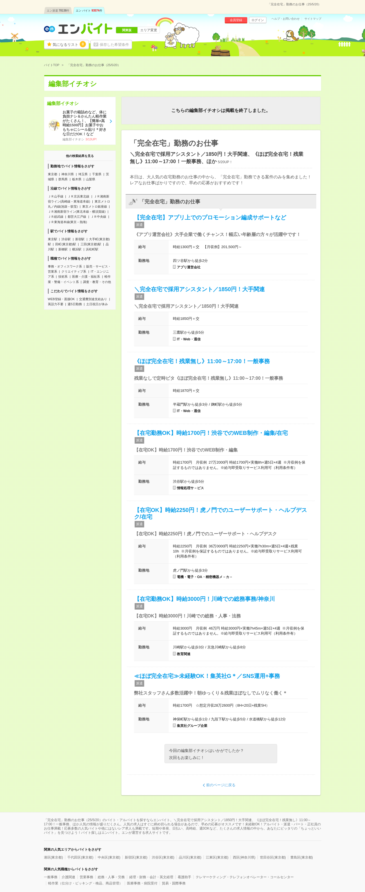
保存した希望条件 (114, 44)
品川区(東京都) (190, 857)
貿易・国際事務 (174, 883)
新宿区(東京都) (136, 857)
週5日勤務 (75, 304)
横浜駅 (76, 249)
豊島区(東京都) (301, 857)
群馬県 (63, 179)
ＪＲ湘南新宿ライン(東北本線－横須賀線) (77, 211)
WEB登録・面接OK (61, 299)
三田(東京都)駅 (91, 244)
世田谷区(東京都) (273, 857)
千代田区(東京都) (80, 857)
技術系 (63, 276)
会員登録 (236, 20)
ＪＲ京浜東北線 (78, 196)
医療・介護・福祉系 (86, 276)
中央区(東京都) (109, 857)
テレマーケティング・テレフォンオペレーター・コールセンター (245, 877)
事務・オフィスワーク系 (65, 266)
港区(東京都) (53, 857)
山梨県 (90, 179)
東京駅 (52, 239)
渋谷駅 (66, 239)
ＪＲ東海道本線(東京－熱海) (67, 222)
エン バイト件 (89, 10)
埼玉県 (83, 174)
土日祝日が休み (97, 304)
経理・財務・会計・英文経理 (151, 877)
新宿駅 (79, 239)
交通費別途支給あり (93, 299)
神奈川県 (67, 174)
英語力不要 (55, 304)
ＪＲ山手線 (55, 196)
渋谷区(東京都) (163, 857)
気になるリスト (69, 44)
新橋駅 (63, 249)
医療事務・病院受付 (142, 883)
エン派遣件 (58, 10)
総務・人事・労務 (111, 877)
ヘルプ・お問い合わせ (285, 18)
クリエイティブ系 (73, 271)
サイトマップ (312, 18)
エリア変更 (148, 30)
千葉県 (96, 174)
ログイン (258, 20)
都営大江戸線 (77, 216)
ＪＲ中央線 (98, 216)
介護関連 (68, 877)
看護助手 (184, 877)
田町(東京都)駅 (65, 244)
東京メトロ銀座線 (94, 206)
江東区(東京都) (217, 857)
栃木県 (76, 179)
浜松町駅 (92, 249)
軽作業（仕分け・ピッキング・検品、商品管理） (85, 883)
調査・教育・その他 (97, 282)
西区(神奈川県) (244, 857)
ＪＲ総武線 (55, 216)
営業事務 (86, 877)
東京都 (52, 174)
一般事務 (50, 877)
